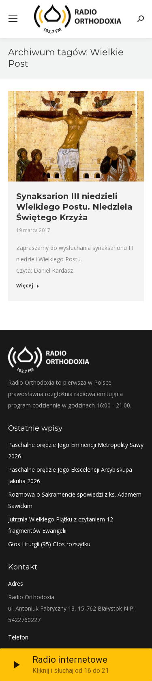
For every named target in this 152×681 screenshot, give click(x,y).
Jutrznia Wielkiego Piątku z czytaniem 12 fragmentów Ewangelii (60, 524)
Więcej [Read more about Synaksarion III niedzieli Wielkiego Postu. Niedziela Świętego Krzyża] (27, 285)
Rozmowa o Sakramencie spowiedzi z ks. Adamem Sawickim (74, 500)
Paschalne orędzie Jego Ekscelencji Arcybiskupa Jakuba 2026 (70, 475)
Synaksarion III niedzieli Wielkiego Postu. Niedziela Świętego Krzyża (74, 206)
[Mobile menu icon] (13, 19)
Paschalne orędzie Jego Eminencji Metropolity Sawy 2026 (75, 450)
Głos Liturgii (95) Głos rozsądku (49, 544)
